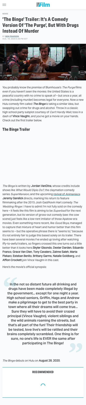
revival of (66, 194)
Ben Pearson (12, 36)
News (5, 14)
